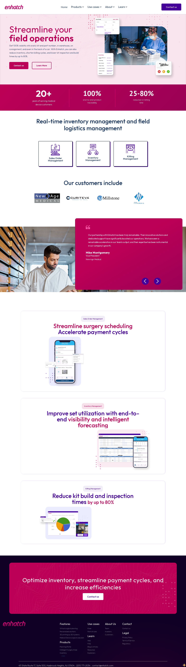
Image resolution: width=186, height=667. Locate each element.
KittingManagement (130, 157)
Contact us (19, 65)
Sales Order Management (55, 159)
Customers (109, 635)
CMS (63, 656)
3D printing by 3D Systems (69, 635)
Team (107, 628)
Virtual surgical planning (69, 628)
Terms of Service (128, 641)
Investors (108, 631)
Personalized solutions (68, 631)
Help (89, 641)
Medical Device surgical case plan (72, 638)
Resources (91, 650)
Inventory (63, 653)
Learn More (41, 65)
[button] (77, 6)
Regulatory (126, 644)
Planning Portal (65, 647)
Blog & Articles (93, 647)
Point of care (92, 631)
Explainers (91, 653)
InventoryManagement (92, 159)
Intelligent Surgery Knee (68, 650)
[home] (14, 7)
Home (64, 7)
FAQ (89, 644)
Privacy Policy (127, 637)
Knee (89, 628)
